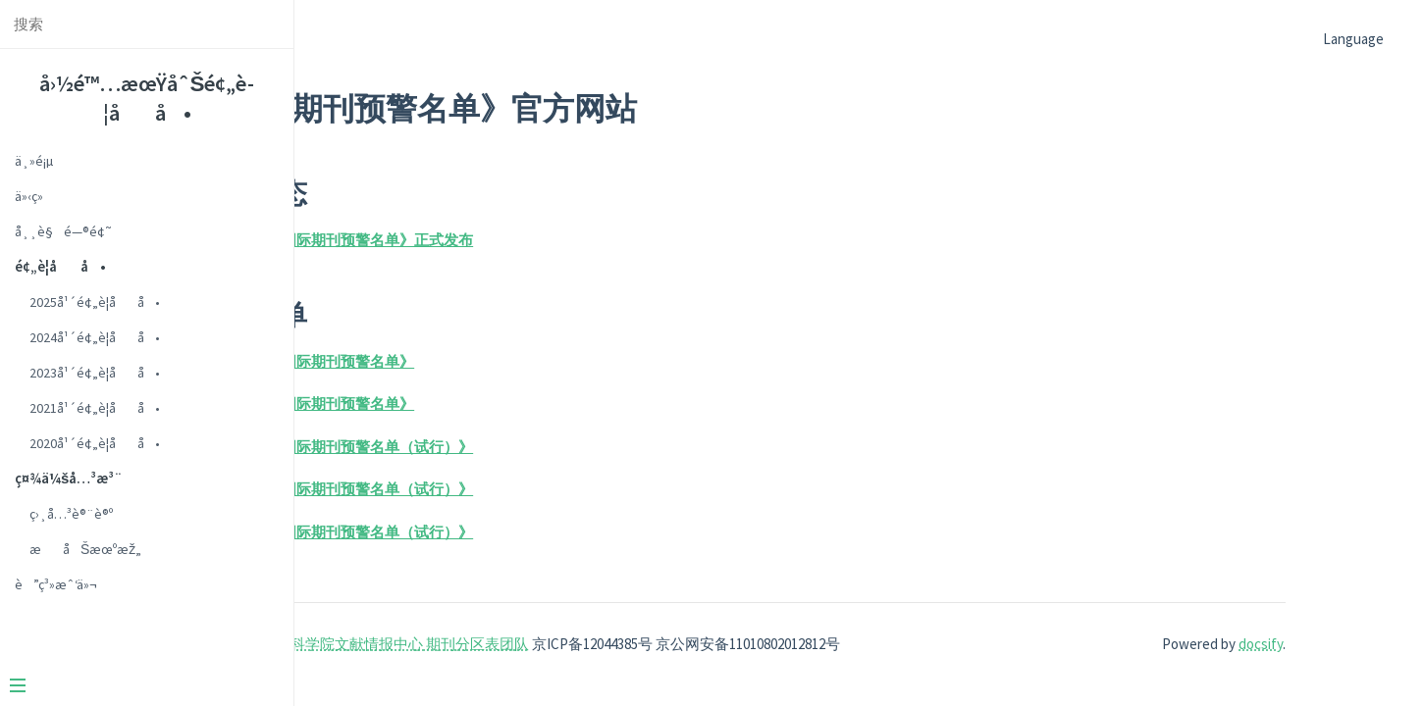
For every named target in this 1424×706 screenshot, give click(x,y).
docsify (1286, 643)
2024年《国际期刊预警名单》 (542, 403)
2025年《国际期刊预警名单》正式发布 (572, 239)
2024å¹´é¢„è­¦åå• (94, 337)
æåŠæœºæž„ (85, 549)
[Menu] (139, 687)
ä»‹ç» (34, 196)
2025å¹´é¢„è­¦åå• (94, 302)
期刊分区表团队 (701, 643)
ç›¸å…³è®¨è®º (71, 514)
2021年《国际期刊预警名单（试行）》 (572, 488)
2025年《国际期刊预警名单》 (542, 361)
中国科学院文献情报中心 (567, 643)
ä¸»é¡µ (34, 161)
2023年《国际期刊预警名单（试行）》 (572, 446)
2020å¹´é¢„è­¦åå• (94, 443)
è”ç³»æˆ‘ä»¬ (56, 584)
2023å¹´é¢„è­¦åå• (94, 372)
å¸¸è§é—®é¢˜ (63, 231)
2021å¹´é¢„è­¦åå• (94, 408)
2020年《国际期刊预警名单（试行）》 (572, 532)
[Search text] (147, 24)
